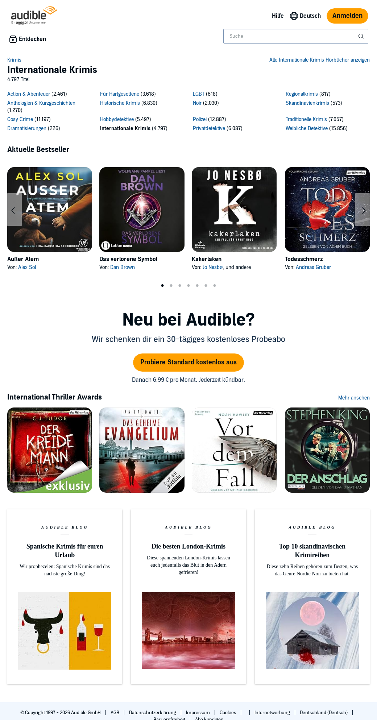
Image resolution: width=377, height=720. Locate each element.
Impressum (198, 713)
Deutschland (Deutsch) (324, 713)
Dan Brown (122, 267)
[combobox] (295, 36)
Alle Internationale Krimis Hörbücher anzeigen (319, 60)
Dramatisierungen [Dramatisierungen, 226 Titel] (26, 128)
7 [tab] (214, 285)
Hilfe (278, 16)
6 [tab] (206, 285)
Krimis (14, 60)
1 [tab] (162, 285)
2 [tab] (171, 285)
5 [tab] (197, 285)
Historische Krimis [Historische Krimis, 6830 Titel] (120, 103)
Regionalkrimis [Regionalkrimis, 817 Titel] (302, 94)
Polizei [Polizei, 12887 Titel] (200, 119)
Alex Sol (27, 267)
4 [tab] (188, 285)
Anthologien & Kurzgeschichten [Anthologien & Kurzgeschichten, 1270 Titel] (41, 103)
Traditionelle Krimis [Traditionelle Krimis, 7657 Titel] (306, 119)
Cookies (228, 713)
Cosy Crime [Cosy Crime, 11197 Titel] (20, 119)
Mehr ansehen (354, 398)
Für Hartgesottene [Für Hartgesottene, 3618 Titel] (119, 94)
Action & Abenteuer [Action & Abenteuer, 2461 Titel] (28, 94)
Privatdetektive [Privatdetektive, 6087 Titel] (209, 128)
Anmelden (347, 16)
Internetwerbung (272, 713)
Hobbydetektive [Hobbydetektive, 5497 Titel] (117, 119)
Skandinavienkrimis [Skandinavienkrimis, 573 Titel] (307, 103)
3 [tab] (179, 285)
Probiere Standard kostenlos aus (188, 362)
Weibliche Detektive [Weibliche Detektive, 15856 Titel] (307, 128)
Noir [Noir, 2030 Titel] (197, 103)
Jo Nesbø (213, 267)
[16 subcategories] (188, 112)
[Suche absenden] (361, 36)
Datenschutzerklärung (153, 713)
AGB (115, 713)
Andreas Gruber (313, 267)
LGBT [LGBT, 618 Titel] (198, 94)
